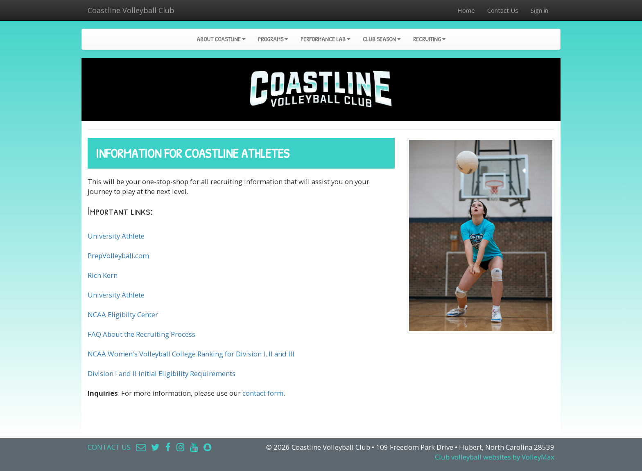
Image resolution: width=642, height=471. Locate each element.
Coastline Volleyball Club (131, 10)
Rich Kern (103, 275)
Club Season (382, 39)
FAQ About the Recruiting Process (141, 334)
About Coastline (221, 39)
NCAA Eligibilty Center (123, 314)
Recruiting (429, 39)
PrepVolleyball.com (118, 255)
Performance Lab (325, 39)
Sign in (539, 10)
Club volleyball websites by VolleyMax (494, 457)
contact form (262, 393)
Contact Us (502, 10)
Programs (273, 39)
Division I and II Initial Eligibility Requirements (161, 373)
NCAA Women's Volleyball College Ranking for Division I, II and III (191, 353)
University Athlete (116, 236)
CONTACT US (109, 447)
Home (466, 10)
